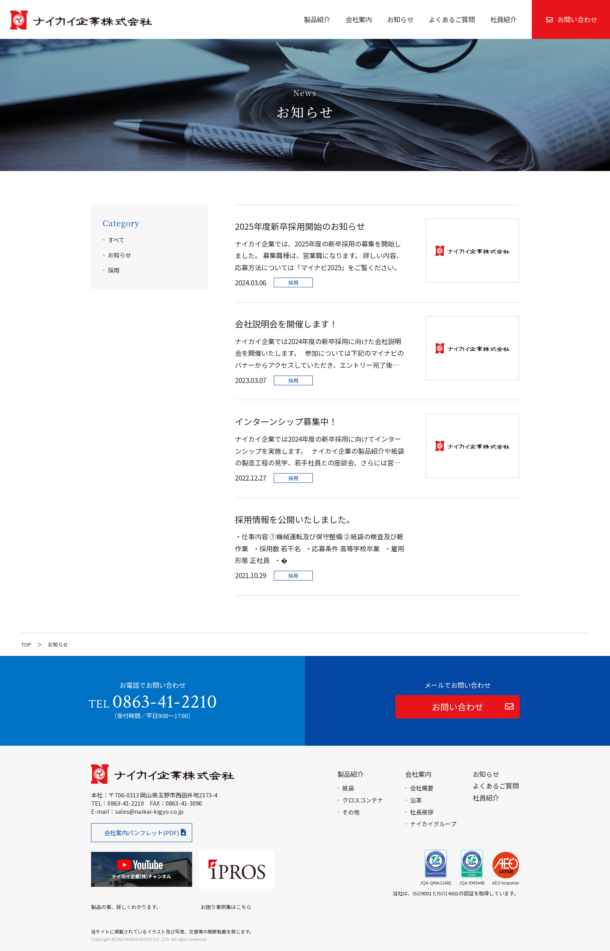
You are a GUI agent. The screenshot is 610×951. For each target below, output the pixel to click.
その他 (351, 812)
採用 (113, 270)
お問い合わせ (571, 19)
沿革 (416, 800)
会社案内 (358, 19)
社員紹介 (503, 19)
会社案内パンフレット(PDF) (141, 833)
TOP (26, 644)
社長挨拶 (421, 812)
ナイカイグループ (433, 824)
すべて (116, 240)
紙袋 (348, 788)
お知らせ (400, 19)
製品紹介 (317, 19)
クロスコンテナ (362, 800)
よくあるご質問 (452, 19)
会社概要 (421, 788)
